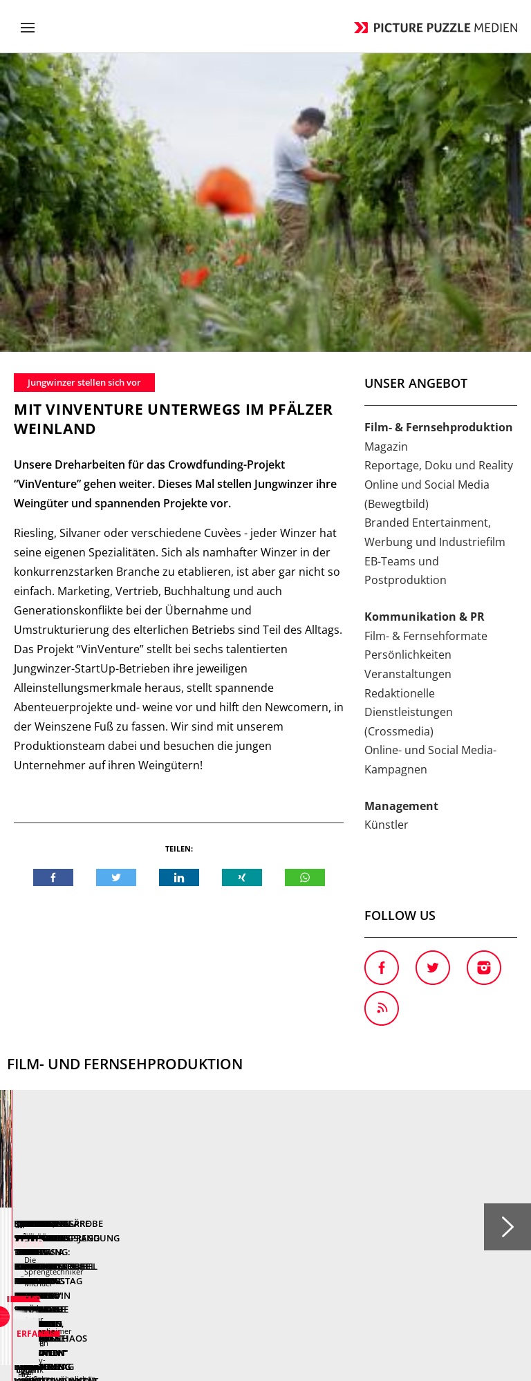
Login (440, 1206)
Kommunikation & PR (424, 318)
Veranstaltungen (407, 375)
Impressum (389, 1206)
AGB (272, 1206)
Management (401, 507)
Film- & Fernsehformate (425, 337)
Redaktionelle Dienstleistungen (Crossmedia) (408, 413)
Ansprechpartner (212, 1206)
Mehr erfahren (146, 1067)
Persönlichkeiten (407, 356)
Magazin (386, 148)
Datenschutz (323, 1206)
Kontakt (96, 1206)
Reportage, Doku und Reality (438, 166)
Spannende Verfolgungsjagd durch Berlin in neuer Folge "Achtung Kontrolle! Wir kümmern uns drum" (395, 970)
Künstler (386, 526)
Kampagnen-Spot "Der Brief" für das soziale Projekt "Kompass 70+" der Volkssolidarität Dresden (120, 970)
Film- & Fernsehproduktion (438, 128)
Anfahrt (144, 1206)
